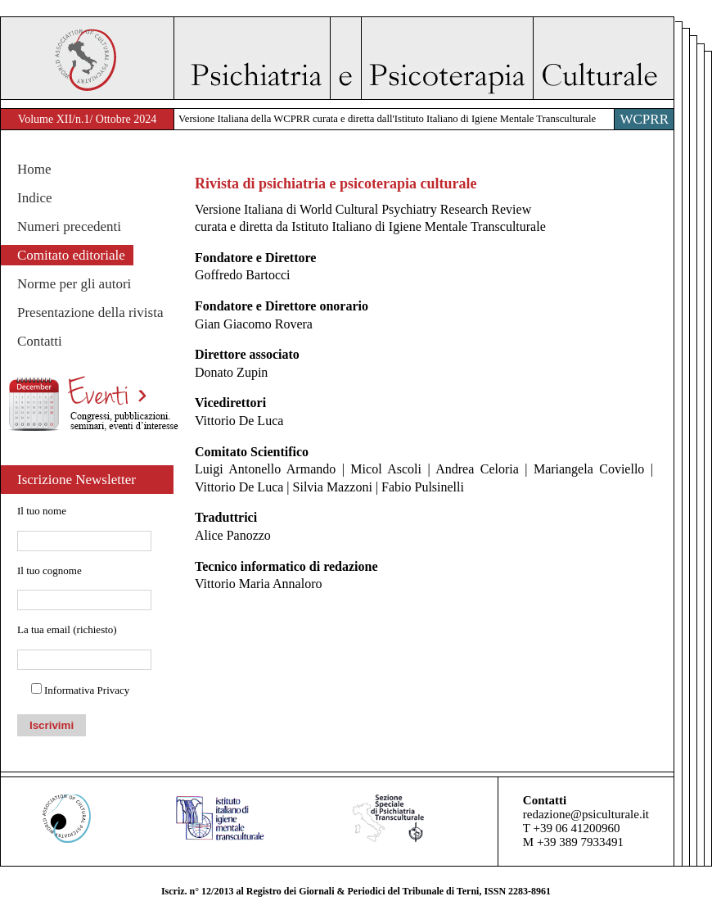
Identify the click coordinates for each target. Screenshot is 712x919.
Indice (34, 198)
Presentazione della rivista (90, 312)
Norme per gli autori (74, 284)
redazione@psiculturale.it (586, 814)
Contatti (39, 341)
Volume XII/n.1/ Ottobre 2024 (87, 119)
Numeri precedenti (69, 226)
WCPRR (644, 119)
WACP (87, 58)
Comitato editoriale (71, 255)
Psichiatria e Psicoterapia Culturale (423, 58)
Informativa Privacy (86, 690)
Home (34, 169)
